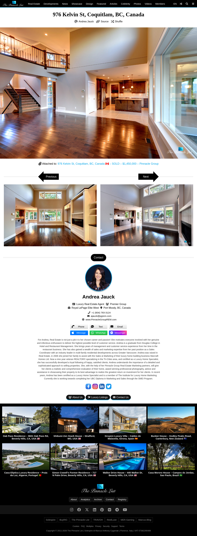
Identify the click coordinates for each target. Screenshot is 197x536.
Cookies (76, 526)
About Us (75, 397)
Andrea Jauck (86, 21)
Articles (113, 3)
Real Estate (34, 3)
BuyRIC (64, 519)
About (74, 499)
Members (160, 3)
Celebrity (125, 3)
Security (106, 526)
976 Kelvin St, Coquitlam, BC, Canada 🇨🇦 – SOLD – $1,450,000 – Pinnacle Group (108, 163)
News (65, 3)
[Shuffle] (181, 4)
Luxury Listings (98, 397)
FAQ (83, 526)
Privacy (98, 526)
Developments (51, 3)
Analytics (85, 499)
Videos (148, 3)
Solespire (51, 519)
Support (114, 526)
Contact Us (121, 397)
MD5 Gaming (127, 519)
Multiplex (90, 526)
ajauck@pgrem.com (101, 316)
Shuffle (119, 21)
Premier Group (118, 304)
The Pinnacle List (80, 519)
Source (105, 21)
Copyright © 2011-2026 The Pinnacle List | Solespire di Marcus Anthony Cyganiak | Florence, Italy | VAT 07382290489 (98, 531)
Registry (122, 499)
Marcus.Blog (144, 519)
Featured (101, 3)
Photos (137, 3)
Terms (121, 526)
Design (89, 3)
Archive (98, 499)
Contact (110, 499)
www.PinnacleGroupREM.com (101, 319)
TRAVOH (98, 519)
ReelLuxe (112, 519)
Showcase (77, 3)
